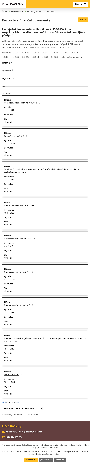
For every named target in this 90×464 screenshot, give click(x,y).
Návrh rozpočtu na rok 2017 (19, 272)
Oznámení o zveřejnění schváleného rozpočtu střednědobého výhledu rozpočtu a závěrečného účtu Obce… (41, 171)
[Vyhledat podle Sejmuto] (45, 84)
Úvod (4, 11)
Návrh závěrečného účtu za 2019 (21, 205)
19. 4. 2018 (9, 348)
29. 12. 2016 (9, 279)
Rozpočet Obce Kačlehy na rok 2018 (22, 102)
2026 (56, 56)
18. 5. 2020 (9, 212)
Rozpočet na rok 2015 (16, 136)
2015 (27, 52)
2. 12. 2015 (9, 312)
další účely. (54, 447)
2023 (26, 56)
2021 (7, 56)
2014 (17, 52)
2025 (46, 56)
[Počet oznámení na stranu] (39, 408)
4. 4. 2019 (8, 246)
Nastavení (60, 459)
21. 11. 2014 (9, 143)
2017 (46, 52)
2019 (65, 52)
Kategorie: (6, 52)
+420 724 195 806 (14, 437)
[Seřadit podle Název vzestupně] (11, 61)
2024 (36, 56)
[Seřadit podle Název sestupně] (11, 62)
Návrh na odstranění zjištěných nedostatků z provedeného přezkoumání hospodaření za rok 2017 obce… (45, 340)
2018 (56, 52)
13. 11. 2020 (9, 382)
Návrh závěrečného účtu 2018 (20, 238)
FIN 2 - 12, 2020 (13, 374)
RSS (83, 19)
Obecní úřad (17, 11)
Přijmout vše (31, 459)
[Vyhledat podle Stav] (45, 93)
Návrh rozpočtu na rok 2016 (19, 305)
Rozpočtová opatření (72, 56)
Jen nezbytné (46, 459)
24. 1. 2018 (9, 179)
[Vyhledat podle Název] (45, 67)
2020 (75, 52)
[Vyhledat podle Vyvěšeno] (45, 76)
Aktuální (8, 122)
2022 (17, 56)
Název (6, 62)
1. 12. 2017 (9, 110)
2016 (36, 52)
